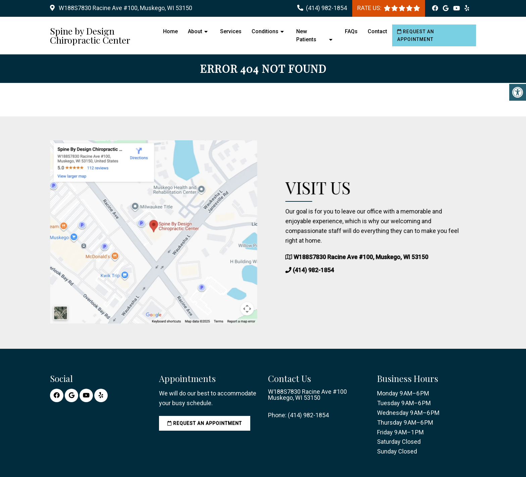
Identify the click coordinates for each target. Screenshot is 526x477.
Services (231, 31)
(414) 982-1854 (326, 7)
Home (170, 31)
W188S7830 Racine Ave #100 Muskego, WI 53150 (307, 395)
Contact (377, 31)
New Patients (306, 35)
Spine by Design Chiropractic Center (90, 36)
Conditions (265, 31)
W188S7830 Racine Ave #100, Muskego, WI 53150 (124, 7)
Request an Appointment (415, 35)
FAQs (351, 31)
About (195, 31)
